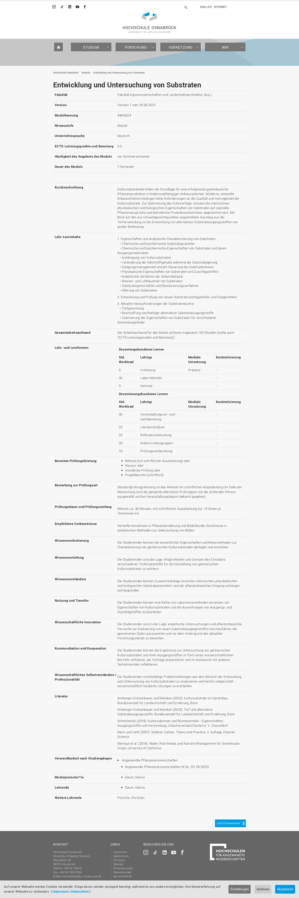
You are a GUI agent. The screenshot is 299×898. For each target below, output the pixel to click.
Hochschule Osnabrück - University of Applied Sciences (149, 22)
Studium (91, 47)
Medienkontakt (122, 872)
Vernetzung (180, 47)
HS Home (119, 860)
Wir (225, 47)
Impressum (60, 891)
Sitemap (118, 864)
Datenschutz (80, 891)
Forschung (136, 47)
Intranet (220, 7)
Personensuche (123, 868)
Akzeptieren (285, 889)
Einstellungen (239, 889)
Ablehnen (262, 889)
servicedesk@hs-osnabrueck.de (81, 876)
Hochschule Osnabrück (65, 72)
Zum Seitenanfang (228, 823)
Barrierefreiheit (122, 876)
